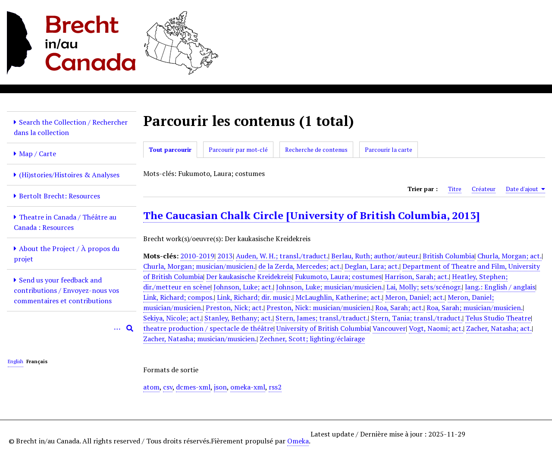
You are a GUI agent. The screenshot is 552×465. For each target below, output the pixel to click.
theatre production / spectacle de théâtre (208, 328)
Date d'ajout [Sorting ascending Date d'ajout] (525, 189)
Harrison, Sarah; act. (417, 276)
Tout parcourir (170, 149)
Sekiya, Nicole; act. (172, 318)
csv (167, 387)
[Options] (116, 328)
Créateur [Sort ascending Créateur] (484, 189)
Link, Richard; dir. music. (254, 297)
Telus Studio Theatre (498, 318)
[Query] (71, 328)
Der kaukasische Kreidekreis (249, 276)
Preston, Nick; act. (234, 307)
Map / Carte (37, 153)
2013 (225, 256)
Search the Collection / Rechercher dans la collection (71, 127)
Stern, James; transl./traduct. (322, 318)
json (220, 387)
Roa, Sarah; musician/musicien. (475, 307)
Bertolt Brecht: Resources (59, 196)
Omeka (298, 441)
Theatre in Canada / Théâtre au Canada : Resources (65, 222)
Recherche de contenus (316, 149)
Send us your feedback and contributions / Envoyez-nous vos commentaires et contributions (66, 290)
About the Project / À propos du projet (66, 254)
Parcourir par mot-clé (238, 149)
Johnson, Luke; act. (243, 287)
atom (151, 387)
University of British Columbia (323, 328)
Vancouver (389, 328)
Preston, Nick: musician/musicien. (319, 307)
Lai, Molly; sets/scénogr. (424, 287)
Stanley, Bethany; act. (238, 318)
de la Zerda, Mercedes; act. (300, 266)
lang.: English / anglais (500, 287)
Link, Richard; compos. (178, 297)
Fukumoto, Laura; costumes (338, 276)
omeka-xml (247, 387)
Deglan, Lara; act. (372, 266)
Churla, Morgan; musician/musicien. (199, 266)
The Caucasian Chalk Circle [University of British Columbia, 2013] (311, 215)
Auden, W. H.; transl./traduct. (282, 256)
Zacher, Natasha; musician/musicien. (200, 338)
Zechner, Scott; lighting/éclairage (312, 338)
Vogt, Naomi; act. (436, 328)
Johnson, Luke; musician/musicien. (329, 287)
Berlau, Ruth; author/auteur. (375, 256)
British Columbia (448, 256)
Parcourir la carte (388, 149)
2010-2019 (197, 256)
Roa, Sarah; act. (399, 307)
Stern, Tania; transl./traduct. (416, 318)
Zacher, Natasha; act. (499, 328)
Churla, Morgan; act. (509, 256)
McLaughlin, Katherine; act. (338, 297)
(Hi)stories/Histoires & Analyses (69, 174)
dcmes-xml (193, 387)
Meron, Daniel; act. (415, 297)
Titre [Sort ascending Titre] (454, 189)
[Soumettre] (129, 328)
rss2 (275, 387)
